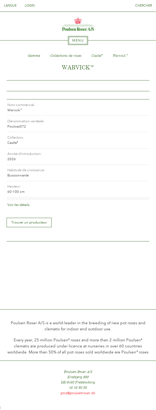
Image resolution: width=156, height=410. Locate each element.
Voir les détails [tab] (18, 205)
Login (30, 5)
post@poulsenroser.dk (78, 393)
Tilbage (17, 85)
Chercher (143, 5)
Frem (139, 85)
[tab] (78, 40)
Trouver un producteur (29, 222)
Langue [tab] (12, 5)
